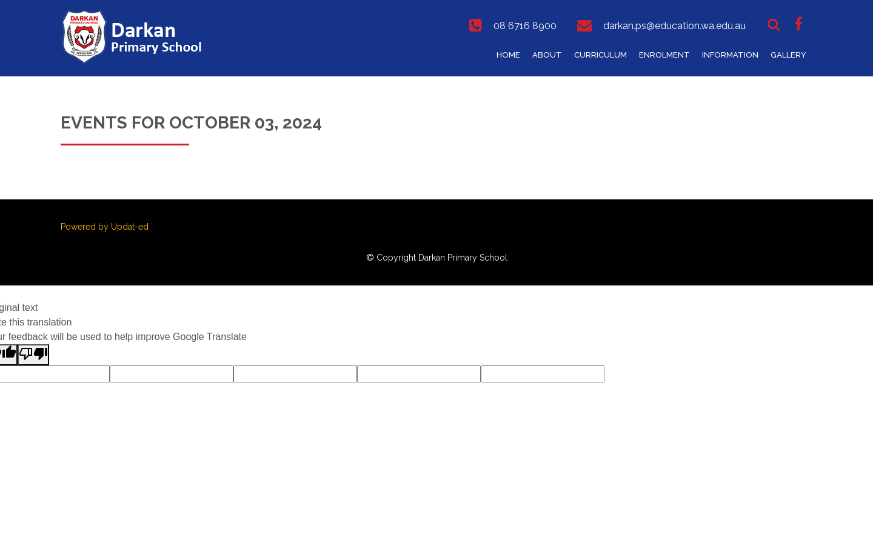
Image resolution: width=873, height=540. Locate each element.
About (547, 54)
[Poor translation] (33, 354)
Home (508, 54)
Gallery (788, 54)
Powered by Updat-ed (105, 227)
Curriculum (600, 54)
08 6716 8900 (525, 26)
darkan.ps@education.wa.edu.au (674, 26)
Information (730, 54)
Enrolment (664, 54)
